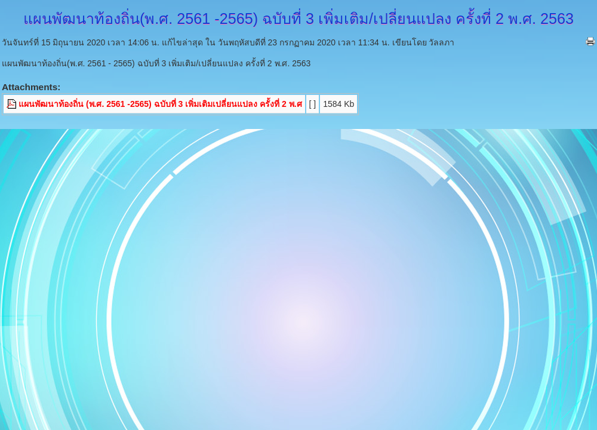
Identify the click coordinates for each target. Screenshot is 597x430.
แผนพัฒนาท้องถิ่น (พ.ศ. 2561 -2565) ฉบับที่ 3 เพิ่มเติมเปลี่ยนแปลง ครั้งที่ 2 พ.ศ (160, 104)
